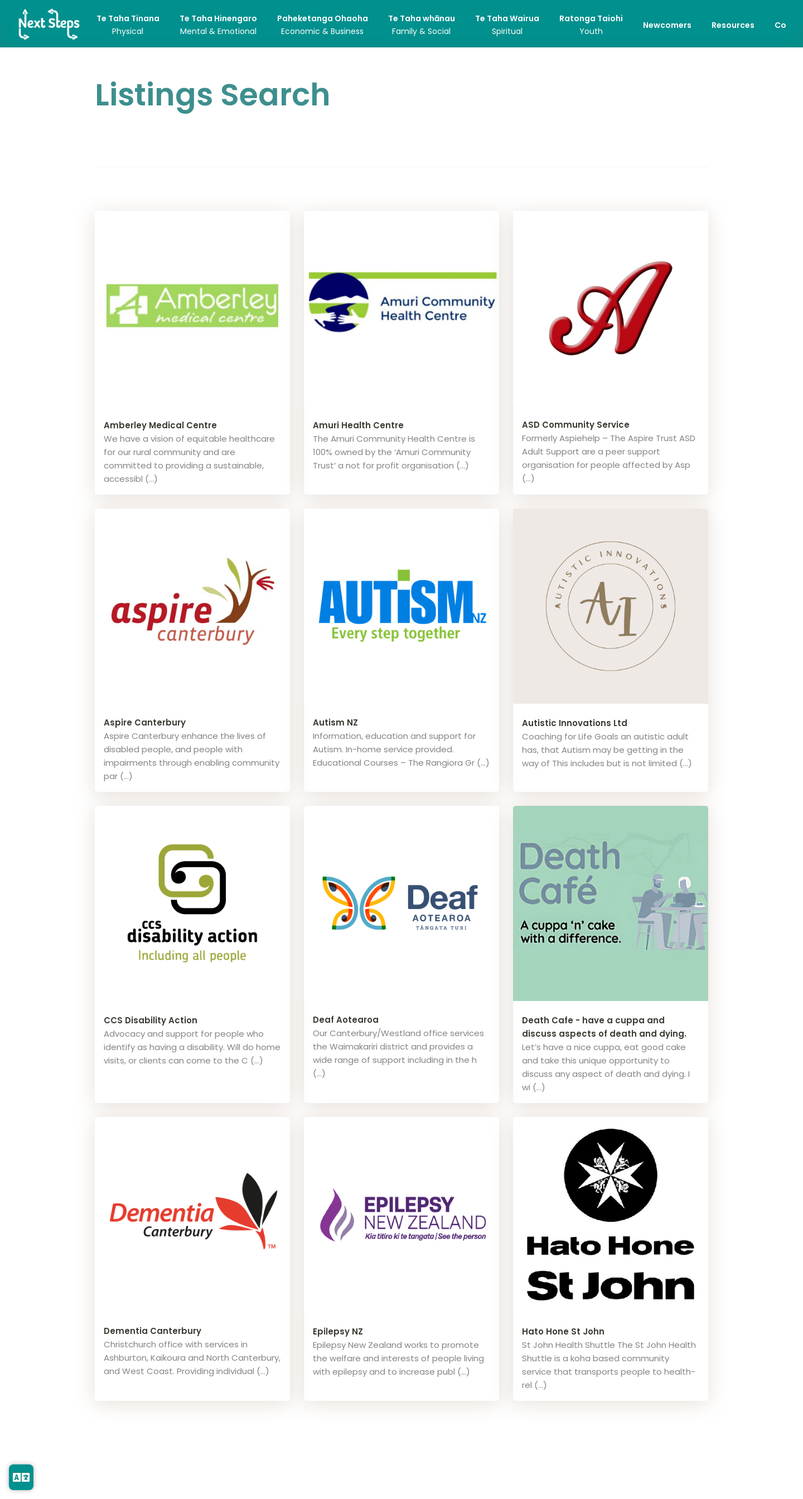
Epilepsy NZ (338, 1331)
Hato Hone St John (563, 1331)
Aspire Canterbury (145, 722)
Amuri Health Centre (358, 425)
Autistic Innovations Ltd (574, 723)
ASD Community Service (576, 425)
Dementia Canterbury (152, 1331)
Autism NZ (335, 722)
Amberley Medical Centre (160, 425)
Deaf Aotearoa (346, 1020)
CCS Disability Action (150, 1020)
